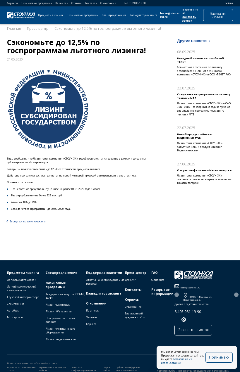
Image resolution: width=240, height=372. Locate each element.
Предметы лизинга (50, 15)
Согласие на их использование (188, 363)
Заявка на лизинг (218, 15)
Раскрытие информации (162, 293)
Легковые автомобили (21, 281)
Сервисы (12, 3)
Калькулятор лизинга (143, 15)
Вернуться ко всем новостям (27, 221)
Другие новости (192, 40)
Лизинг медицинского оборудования (60, 332)
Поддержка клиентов (104, 274)
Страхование (133, 308)
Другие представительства (191, 305)
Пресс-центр (135, 274)
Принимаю (220, 359)
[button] (176, 296)
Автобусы (13, 312)
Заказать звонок (189, 19)
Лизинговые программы (36, 3)
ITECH (54, 364)
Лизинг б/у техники (59, 312)
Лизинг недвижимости (61, 340)
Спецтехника (15, 305)
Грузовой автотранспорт (23, 298)
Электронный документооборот (136, 316)
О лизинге (157, 281)
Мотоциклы (15, 319)
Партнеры (93, 312)
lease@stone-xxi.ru (169, 15)
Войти (227, 3)
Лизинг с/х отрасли (58, 306)
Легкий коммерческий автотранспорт (22, 289)
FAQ (154, 274)
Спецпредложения (114, 15)
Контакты (91, 3)
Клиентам (61, 3)
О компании (108, 3)
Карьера (91, 325)
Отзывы (76, 3)
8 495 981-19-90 (187, 312)
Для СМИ (130, 281)
